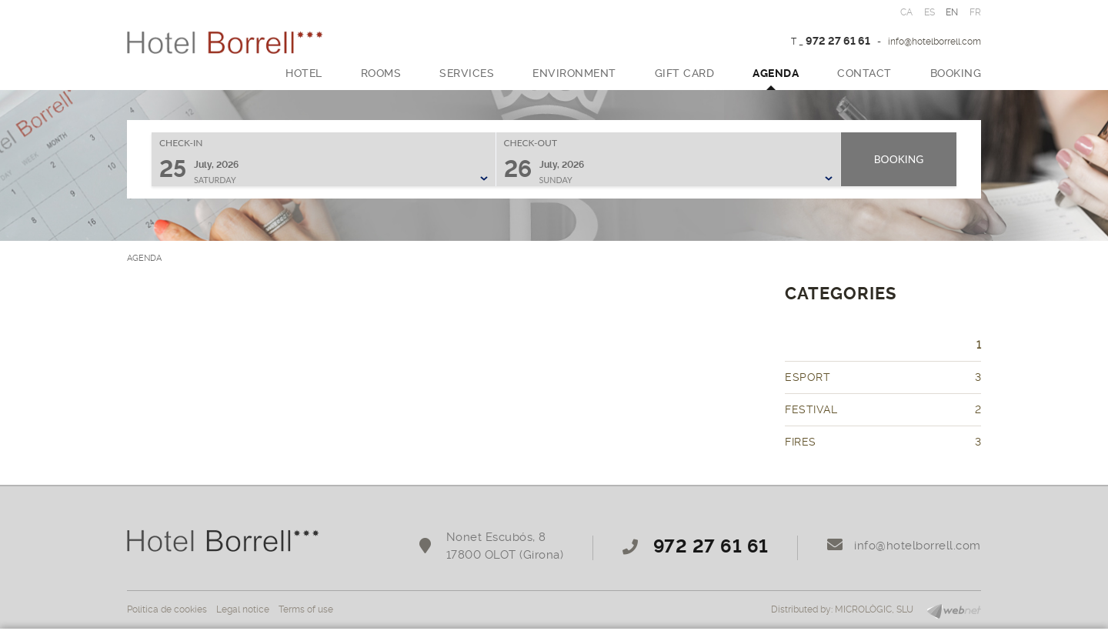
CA (906, 12)
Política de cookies (167, 609)
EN (952, 12)
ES (930, 12)
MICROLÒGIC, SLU (874, 609)
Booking (899, 158)
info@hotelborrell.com (934, 41)
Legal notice (242, 609)
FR (976, 12)
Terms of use (306, 609)
